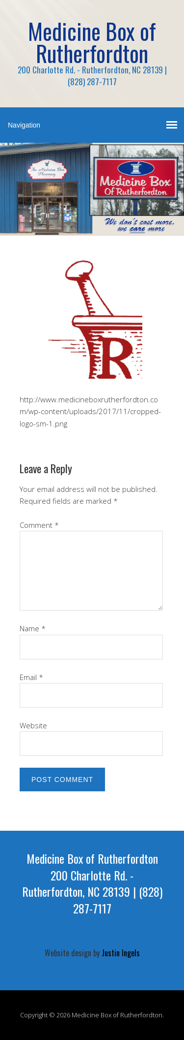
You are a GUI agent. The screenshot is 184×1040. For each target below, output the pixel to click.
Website (33, 725)
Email (31, 677)
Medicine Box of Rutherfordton (92, 41)
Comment (39, 525)
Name (33, 628)
